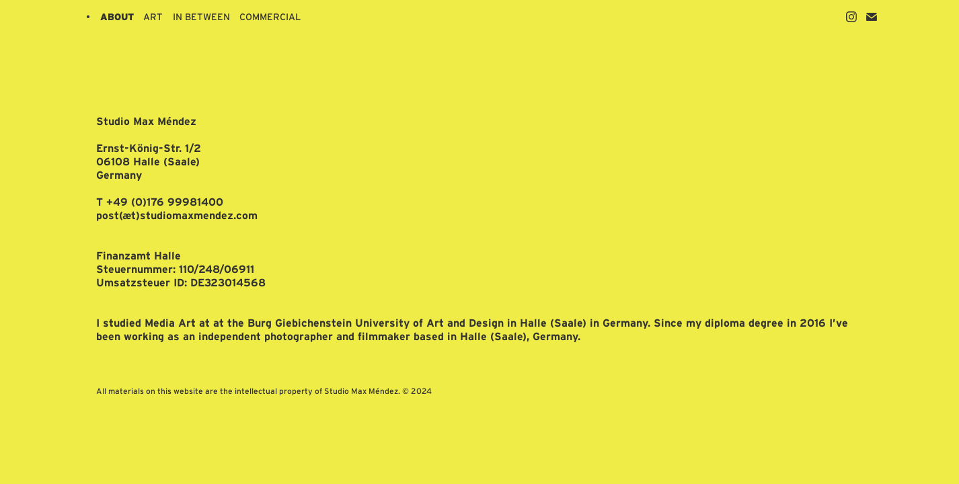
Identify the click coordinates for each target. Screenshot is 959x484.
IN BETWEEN (201, 16)
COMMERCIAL (270, 16)
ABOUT (117, 16)
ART (153, 16)
